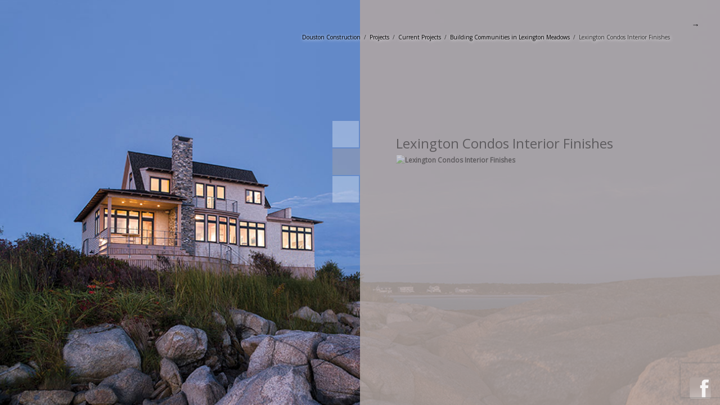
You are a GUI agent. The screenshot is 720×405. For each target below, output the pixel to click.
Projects (379, 37)
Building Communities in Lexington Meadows (510, 37)
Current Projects (419, 37)
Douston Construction (331, 37)
